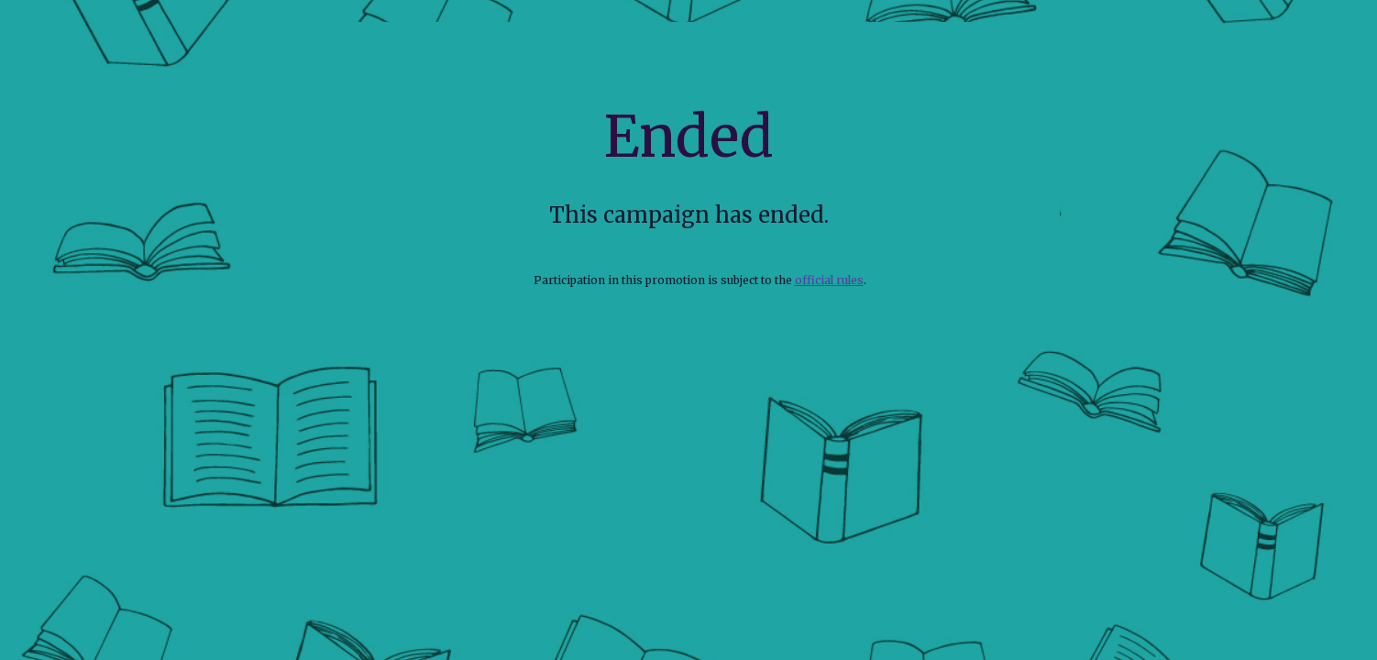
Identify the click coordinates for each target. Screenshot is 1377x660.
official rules (829, 280)
